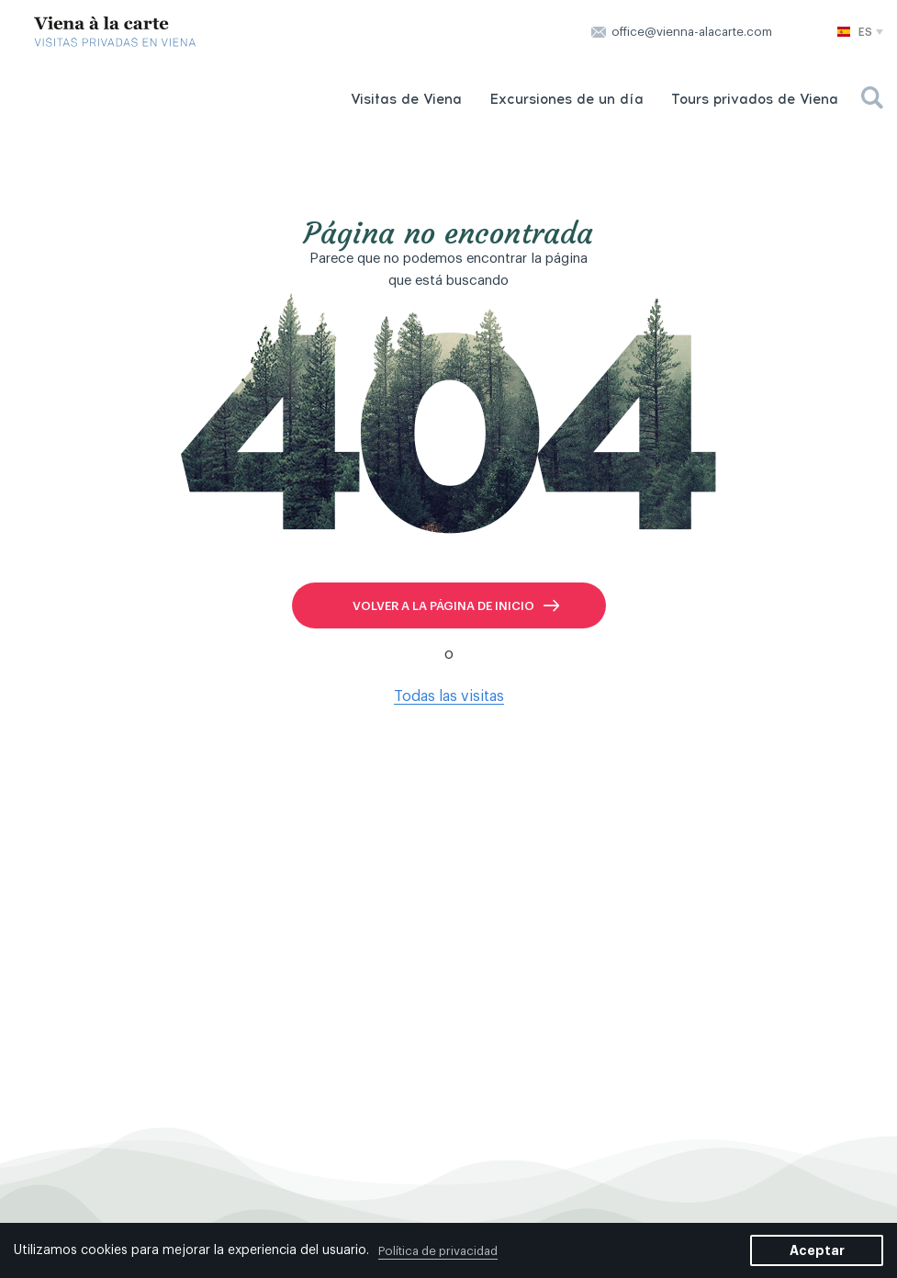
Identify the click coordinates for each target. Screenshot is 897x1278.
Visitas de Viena (406, 99)
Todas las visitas (449, 696)
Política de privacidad (438, 1251)
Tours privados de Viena (754, 99)
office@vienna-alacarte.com (691, 32)
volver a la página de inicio (443, 606)
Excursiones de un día (566, 99)
